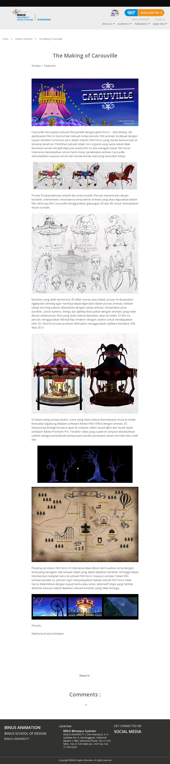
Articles (36, 65)
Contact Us (160, 19)
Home (6, 39)
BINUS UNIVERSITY (141, 19)
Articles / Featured (23, 39)
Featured (49, 65)
